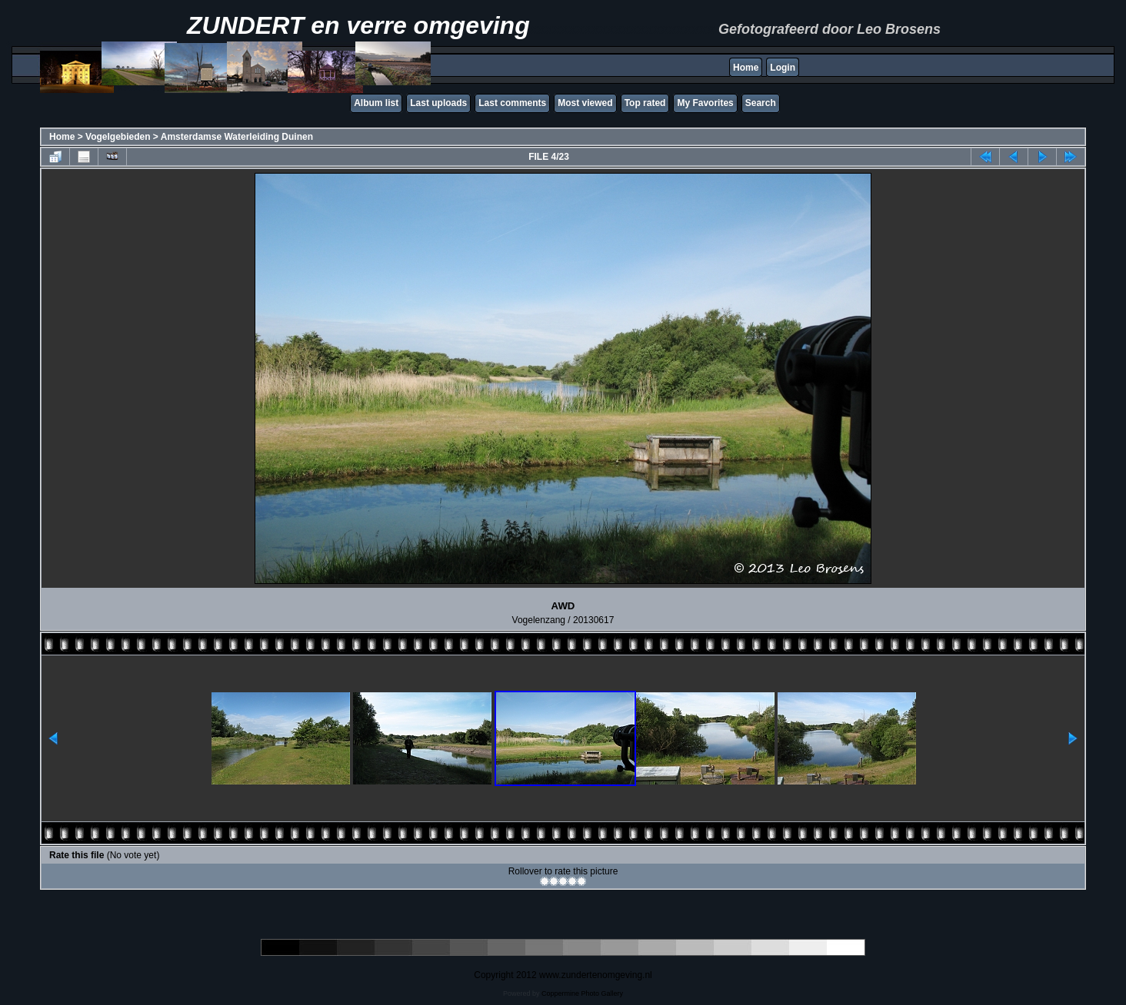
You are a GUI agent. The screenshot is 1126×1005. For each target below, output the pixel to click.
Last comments (512, 103)
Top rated (645, 103)
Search (760, 103)
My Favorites (705, 103)
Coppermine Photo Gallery (582, 993)
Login (782, 67)
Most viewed (585, 103)
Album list (376, 103)
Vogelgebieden (117, 136)
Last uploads (438, 103)
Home (745, 67)
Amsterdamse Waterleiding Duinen (237, 136)
